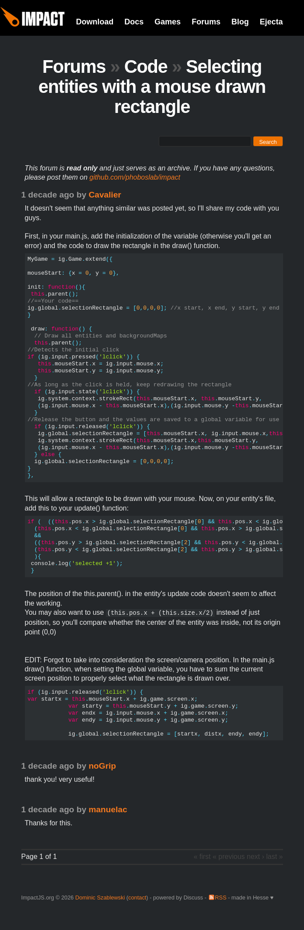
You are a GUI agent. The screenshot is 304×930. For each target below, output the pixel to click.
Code (145, 66)
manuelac (108, 809)
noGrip (102, 765)
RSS (220, 897)
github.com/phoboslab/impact (134, 177)
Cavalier (105, 194)
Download (94, 21)
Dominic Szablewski (100, 897)
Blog (240, 21)
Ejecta (271, 21)
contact (137, 897)
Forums (205, 21)
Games (167, 21)
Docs (133, 21)
